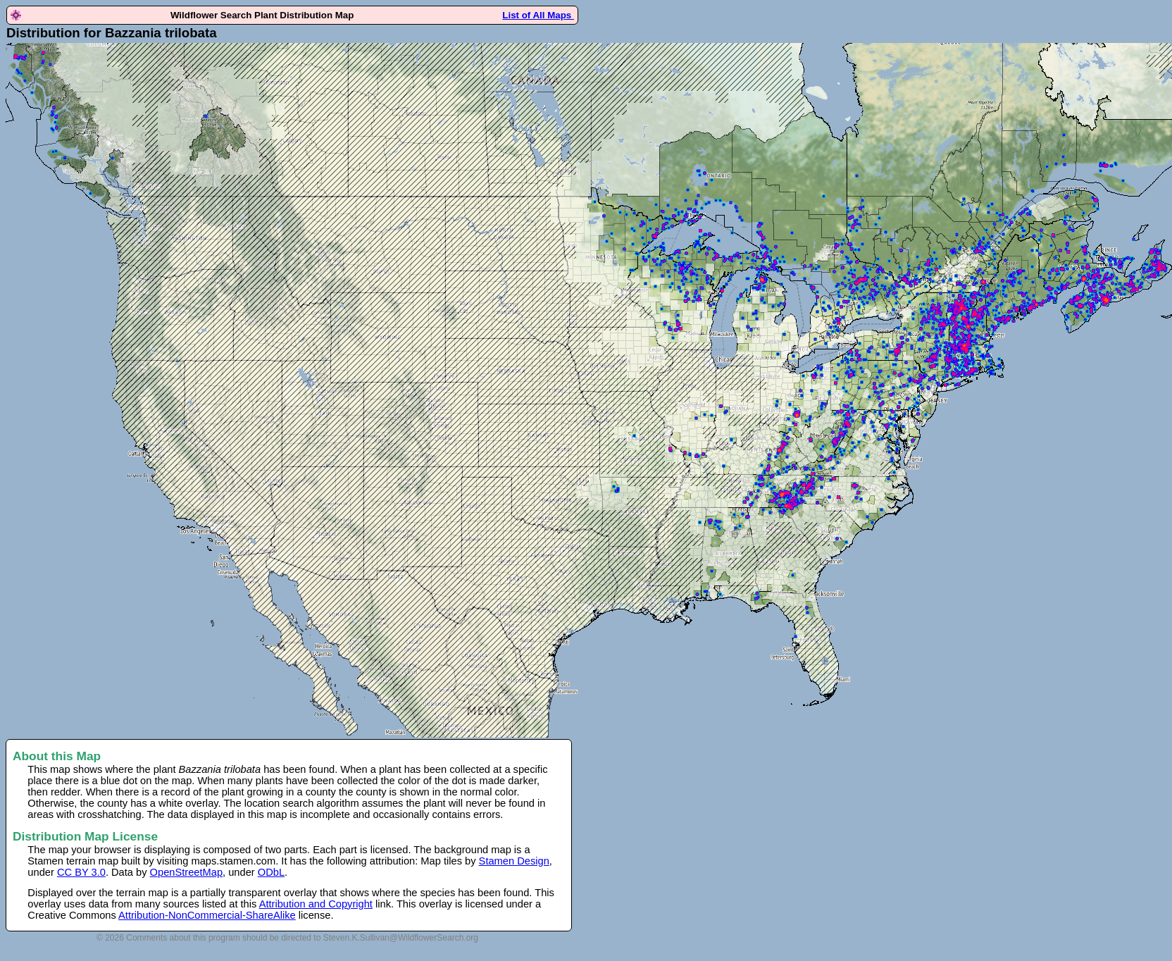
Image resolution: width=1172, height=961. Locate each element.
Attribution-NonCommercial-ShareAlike (207, 915)
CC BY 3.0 (81, 872)
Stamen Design (514, 861)
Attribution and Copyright (316, 904)
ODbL (271, 872)
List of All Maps (538, 15)
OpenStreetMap (186, 872)
